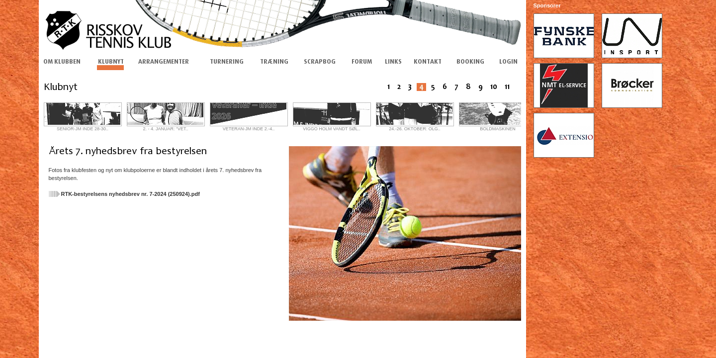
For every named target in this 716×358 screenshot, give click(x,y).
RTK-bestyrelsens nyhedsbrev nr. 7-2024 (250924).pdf (130, 194)
